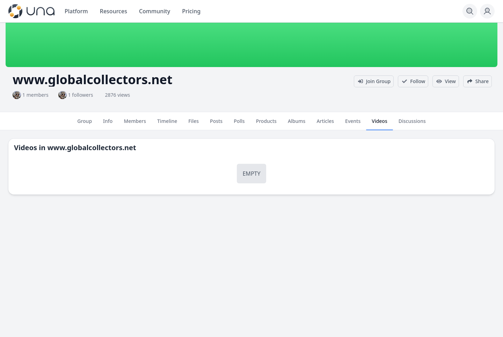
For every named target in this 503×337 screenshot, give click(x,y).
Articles (325, 124)
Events (353, 124)
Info (107, 124)
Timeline (167, 124)
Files (193, 124)
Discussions (412, 124)
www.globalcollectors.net (91, 147)
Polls (239, 124)
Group (84, 124)
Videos (379, 124)
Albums (296, 124)
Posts (216, 124)
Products (266, 124)
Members (135, 124)
